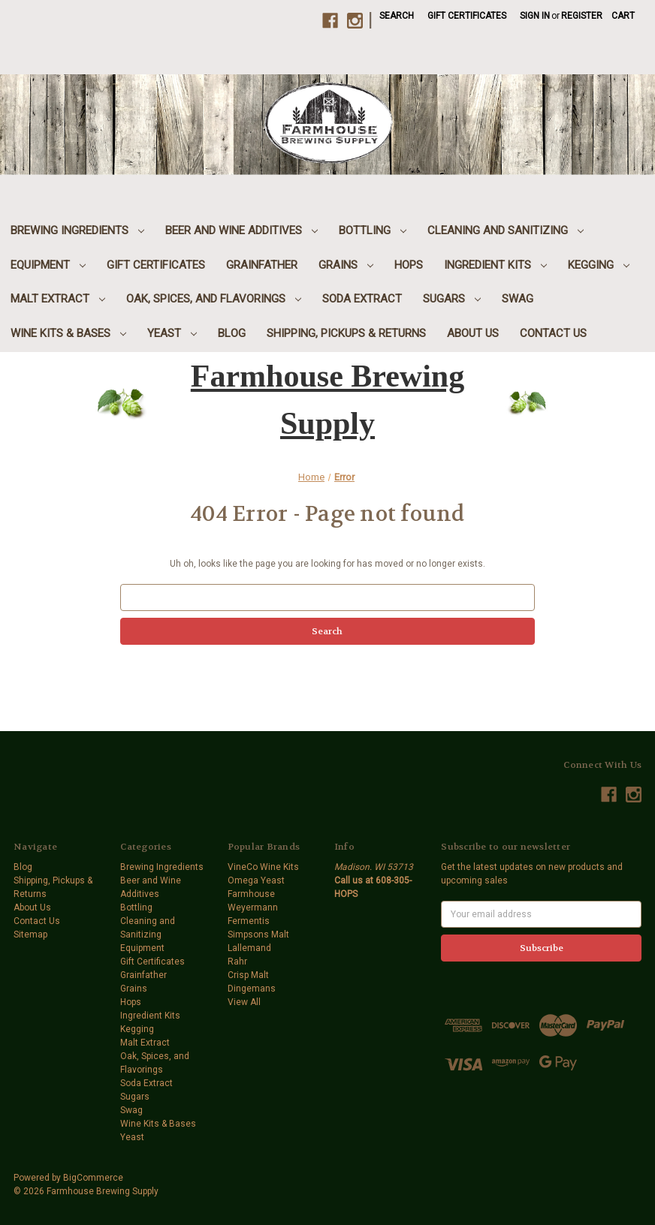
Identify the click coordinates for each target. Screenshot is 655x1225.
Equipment (48, 265)
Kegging (598, 265)
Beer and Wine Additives (241, 230)
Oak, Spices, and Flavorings (213, 298)
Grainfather (261, 265)
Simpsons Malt (258, 934)
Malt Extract (58, 298)
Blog (232, 333)
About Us (473, 333)
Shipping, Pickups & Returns (346, 333)
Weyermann (253, 907)
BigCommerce (93, 1177)
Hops (408, 265)
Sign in (535, 16)
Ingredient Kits (495, 265)
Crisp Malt (248, 975)
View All (244, 1002)
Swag (517, 298)
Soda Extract (362, 298)
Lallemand (249, 948)
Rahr (237, 961)
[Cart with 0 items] (623, 16)
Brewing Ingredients (77, 230)
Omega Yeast (256, 880)
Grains (345, 265)
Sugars (452, 298)
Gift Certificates (466, 16)
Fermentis (249, 921)
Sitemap (30, 934)
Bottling (372, 230)
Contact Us (553, 333)
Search (396, 16)
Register (581, 16)
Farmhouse (251, 894)
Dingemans (252, 988)
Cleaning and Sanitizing (505, 230)
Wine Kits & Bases (68, 333)
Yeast (172, 333)
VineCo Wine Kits (263, 867)
